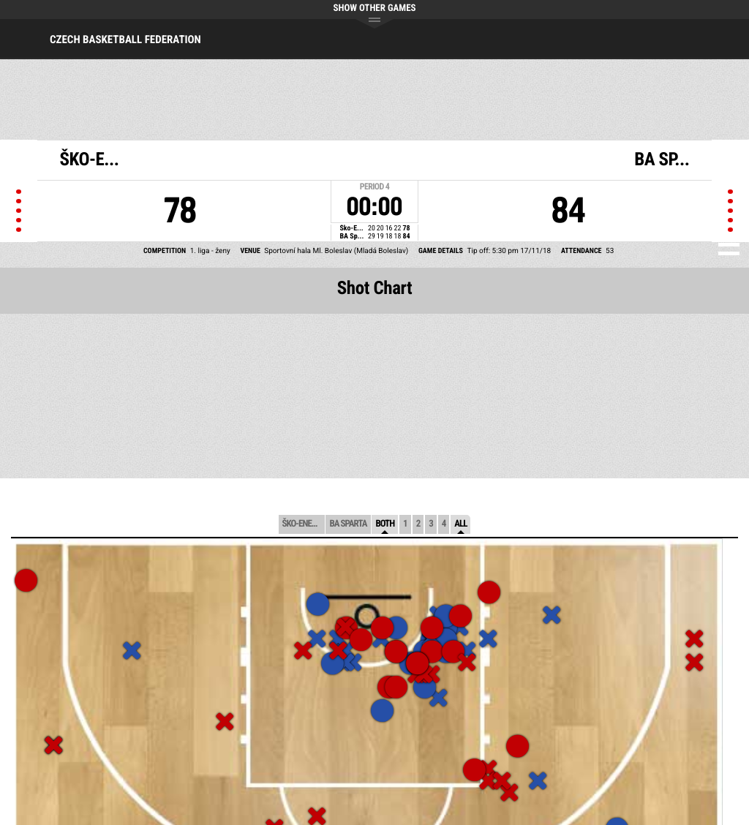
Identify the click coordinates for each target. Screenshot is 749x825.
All (460, 524)
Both (384, 524)
